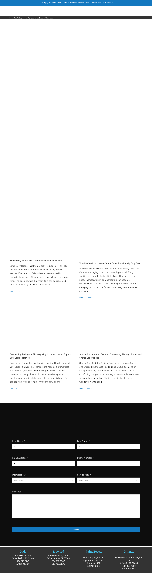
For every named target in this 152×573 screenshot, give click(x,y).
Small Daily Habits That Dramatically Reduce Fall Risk (37, 260)
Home (11, 18)
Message (16, 491)
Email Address (20, 458)
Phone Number (85, 458)
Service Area (84, 475)
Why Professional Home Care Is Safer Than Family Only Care (109, 263)
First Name (18, 441)
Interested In (19, 475)
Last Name (83, 441)
